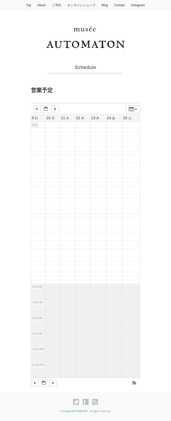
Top (28, 5)
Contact (119, 5)
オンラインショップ (81, 5)
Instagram (138, 5)
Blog (105, 5)
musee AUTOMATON (75, 411)
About (41, 5)
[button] (134, 383)
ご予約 (56, 5)
